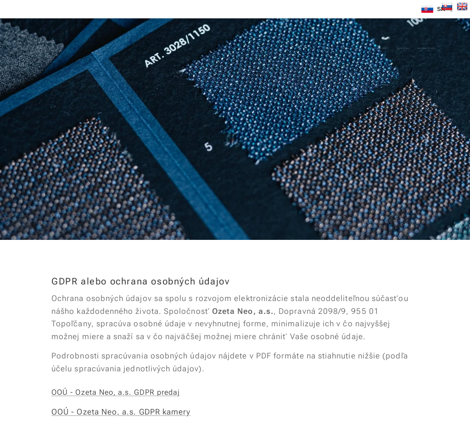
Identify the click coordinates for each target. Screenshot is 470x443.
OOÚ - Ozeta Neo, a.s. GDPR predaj (115, 392)
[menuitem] (326, 48)
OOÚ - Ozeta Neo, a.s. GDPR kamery (120, 411)
